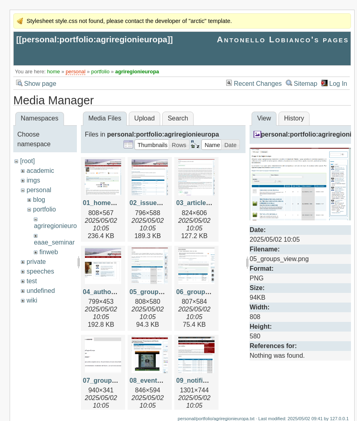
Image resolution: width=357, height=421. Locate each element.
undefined (41, 290)
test (32, 281)
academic (40, 170)
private (36, 261)
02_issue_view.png (159, 202)
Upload (144, 118)
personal (75, 71)
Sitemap (306, 83)
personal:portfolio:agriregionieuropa (94, 39)
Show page (40, 83)
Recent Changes (258, 83)
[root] (27, 161)
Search (178, 118)
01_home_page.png (113, 202)
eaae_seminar (54, 242)
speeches (40, 271)
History (294, 118)
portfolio (100, 71)
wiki (32, 300)
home (53, 71)
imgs (33, 180)
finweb (48, 252)
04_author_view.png (113, 291)
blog (39, 199)
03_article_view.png (206, 202)
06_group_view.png (206, 291)
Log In (338, 83)
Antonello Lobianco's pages (283, 39)
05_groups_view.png (161, 291)
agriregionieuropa (137, 71)
